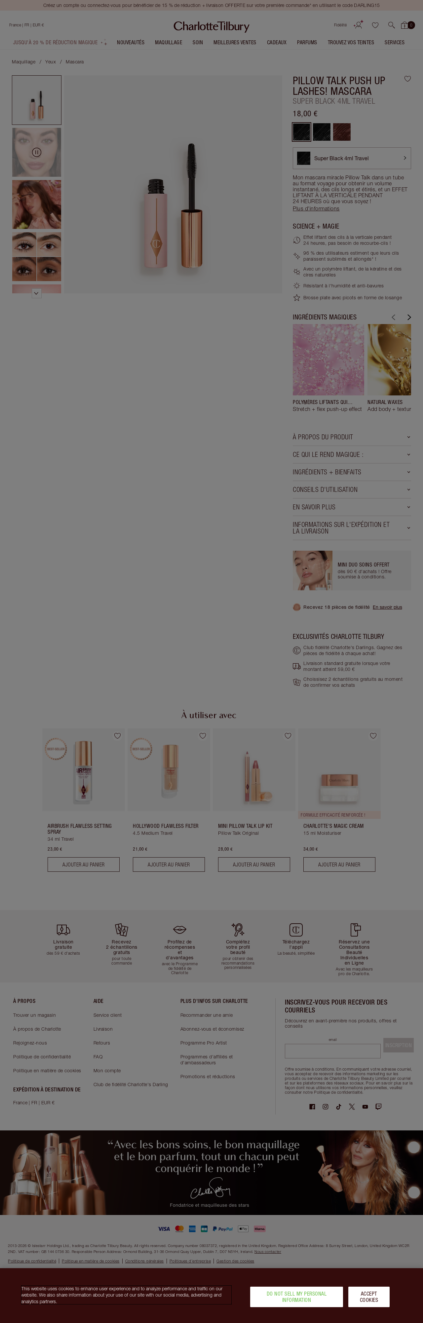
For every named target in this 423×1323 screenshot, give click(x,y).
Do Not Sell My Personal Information (297, 1297)
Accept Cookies (369, 1297)
